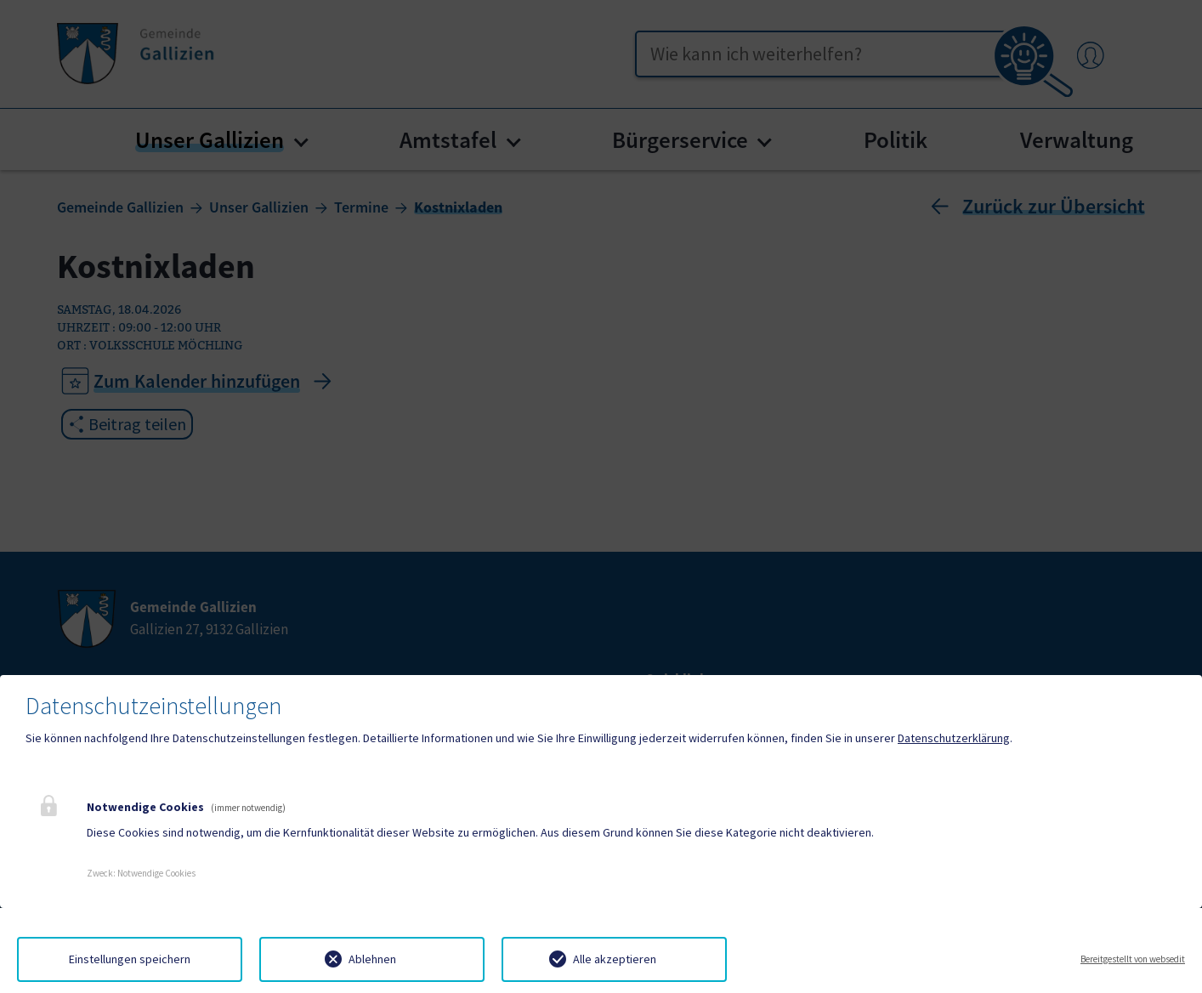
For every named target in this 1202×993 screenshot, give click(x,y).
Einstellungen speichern (129, 959)
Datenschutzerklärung (954, 738)
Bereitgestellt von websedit (1132, 959)
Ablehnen (372, 959)
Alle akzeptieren (614, 959)
